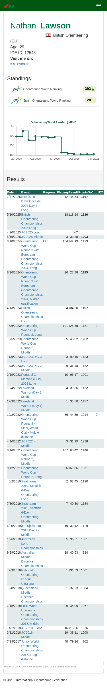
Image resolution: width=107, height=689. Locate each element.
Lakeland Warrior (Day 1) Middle (31, 406)
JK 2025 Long (30, 232)
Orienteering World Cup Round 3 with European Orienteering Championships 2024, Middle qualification (32, 288)
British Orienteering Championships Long (32, 314)
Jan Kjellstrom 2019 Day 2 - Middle (31, 530)
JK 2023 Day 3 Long (31, 359)
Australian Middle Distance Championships (32, 559)
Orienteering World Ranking (53, 89)
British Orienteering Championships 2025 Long (32, 221)
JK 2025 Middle (32, 237)
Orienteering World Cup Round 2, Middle (29, 345)
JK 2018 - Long (31, 628)
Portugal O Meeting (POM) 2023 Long (31, 379)
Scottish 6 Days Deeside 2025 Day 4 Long (31, 203)
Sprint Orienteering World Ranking (53, 100)
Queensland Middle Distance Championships (32, 594)
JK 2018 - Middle (28, 635)
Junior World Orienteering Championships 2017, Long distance (32, 650)
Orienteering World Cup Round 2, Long (31, 330)
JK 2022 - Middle (28, 444)
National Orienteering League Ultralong (29, 576)
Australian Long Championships (32, 543)
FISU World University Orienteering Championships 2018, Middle (32, 614)
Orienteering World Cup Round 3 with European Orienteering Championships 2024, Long (32, 254)
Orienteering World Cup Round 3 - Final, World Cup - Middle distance (30, 426)
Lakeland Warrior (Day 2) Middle (31, 392)
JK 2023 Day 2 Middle (31, 368)
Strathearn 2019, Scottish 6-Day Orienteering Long (31, 490)
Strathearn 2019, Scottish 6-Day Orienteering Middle (31, 512)
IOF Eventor (19, 64)
